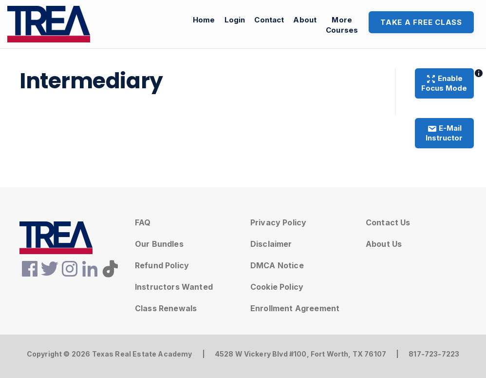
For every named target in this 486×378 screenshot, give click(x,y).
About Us (384, 244)
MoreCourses (342, 25)
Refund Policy (162, 265)
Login (234, 19)
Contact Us (388, 222)
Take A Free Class (421, 22)
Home (204, 19)
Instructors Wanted (174, 287)
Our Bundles (159, 244)
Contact (269, 19)
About (305, 19)
